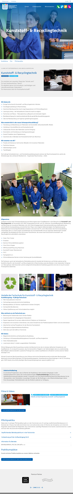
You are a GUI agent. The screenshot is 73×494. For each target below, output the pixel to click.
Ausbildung (4, 61)
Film (11, 61)
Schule (27, 6)
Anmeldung (13, 1)
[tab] (36, 433)
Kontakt (66, 1)
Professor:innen (5, 1)
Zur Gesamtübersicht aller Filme (13, 410)
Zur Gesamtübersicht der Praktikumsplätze (17, 459)
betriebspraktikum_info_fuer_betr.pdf (13, 444)
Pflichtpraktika (19, 61)
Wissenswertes (49, 6)
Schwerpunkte (36, 6)
